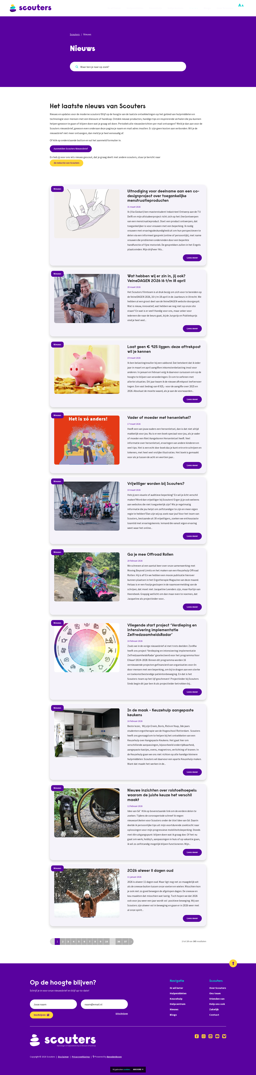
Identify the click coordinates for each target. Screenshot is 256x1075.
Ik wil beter (114, 8)
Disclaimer (63, 1056)
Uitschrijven (122, 1013)
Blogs (207, 8)
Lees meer (192, 257)
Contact (214, 1014)
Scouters (75, 34)
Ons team (215, 993)
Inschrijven (41, 1014)
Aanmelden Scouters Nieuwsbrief (71, 148)
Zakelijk (214, 1009)
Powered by (107, 1056)
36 (118, 941)
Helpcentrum (175, 8)
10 (106, 941)
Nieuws (193, 8)
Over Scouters (225, 8)
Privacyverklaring (81, 1056)
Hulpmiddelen (135, 8)
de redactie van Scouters (66, 162)
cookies (126, 1069)
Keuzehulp (155, 8)
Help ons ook (217, 1004)
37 (125, 941)
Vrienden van (216, 998)
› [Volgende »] (131, 941)
